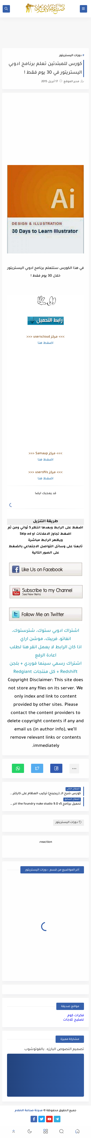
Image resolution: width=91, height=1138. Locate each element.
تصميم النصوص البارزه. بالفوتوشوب (54, 1050)
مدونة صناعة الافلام (29, 1110)
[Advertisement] (45, 129)
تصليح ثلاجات (73, 1020)
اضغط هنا (45, 343)
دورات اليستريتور (70, 55)
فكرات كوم (75, 1015)
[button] (56, 768)
